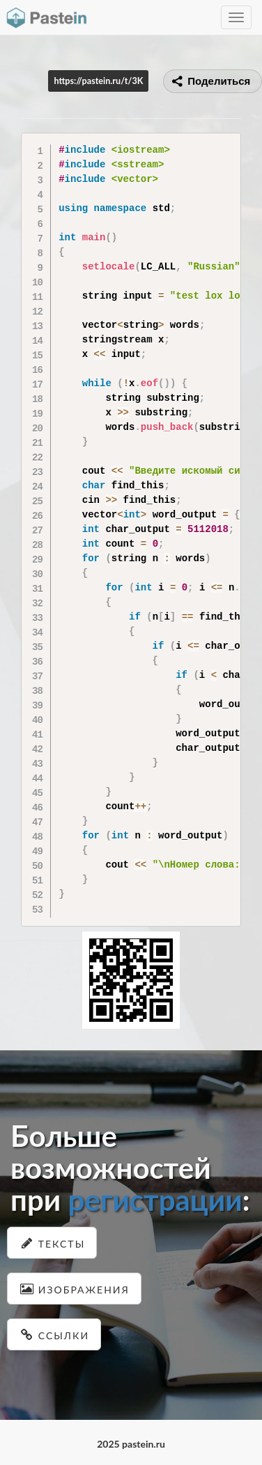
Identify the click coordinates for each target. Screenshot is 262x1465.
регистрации (155, 1199)
